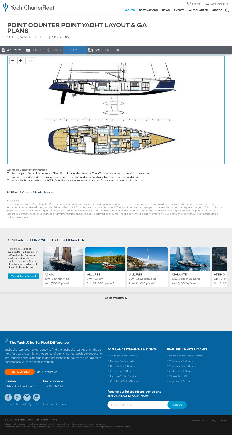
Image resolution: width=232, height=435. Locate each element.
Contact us (54, 372)
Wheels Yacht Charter (181, 360)
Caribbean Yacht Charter (124, 381)
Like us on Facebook (8, 397)
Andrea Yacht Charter (181, 371)
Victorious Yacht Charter (183, 365)
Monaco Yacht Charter (122, 360)
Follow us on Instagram (27, 397)
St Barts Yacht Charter (123, 365)
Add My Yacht (30, 404)
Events (179, 10)
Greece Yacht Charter (122, 371)
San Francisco (52, 381)
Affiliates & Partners (54, 404)
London (10, 381)
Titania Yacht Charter (181, 376)
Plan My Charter (21, 372)
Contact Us (11, 404)
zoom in (20, 61)
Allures (136, 274)
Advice (217, 10)
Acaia (49, 274)
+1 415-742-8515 (54, 386)
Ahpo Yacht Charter (180, 381)
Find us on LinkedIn (36, 397)
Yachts (130, 10)
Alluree (93, 274)
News (166, 10)
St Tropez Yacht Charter (123, 355)
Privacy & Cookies (218, 420)
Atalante (179, 274)
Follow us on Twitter (17, 397)
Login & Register (219, 3)
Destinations (148, 10)
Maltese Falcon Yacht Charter (185, 355)
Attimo (219, 274)
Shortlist (196, 3)
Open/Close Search (227, 10)
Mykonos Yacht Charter (123, 376)
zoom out (12, 61)
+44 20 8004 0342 (19, 386)
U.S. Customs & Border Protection (36, 192)
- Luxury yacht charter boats (36, 7)
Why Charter (198, 10)
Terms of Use (198, 420)
